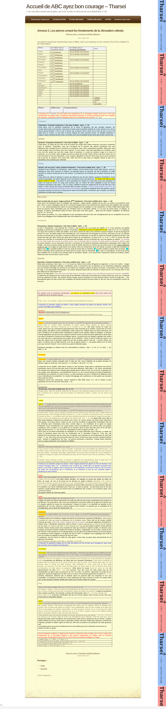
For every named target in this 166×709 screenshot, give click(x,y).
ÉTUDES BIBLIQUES (76, 19)
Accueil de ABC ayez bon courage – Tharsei (76, 6)
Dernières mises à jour (122, 19)
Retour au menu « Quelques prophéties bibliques (82, 34)
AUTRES (108, 19)
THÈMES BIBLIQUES (94, 19)
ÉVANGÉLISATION (59, 19)
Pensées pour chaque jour (40, 19)
